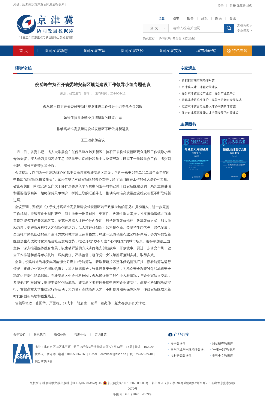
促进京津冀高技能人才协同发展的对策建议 (210, 112)
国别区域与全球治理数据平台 (190, 349)
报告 (190, 18)
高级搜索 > (244, 25)
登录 (221, 5)
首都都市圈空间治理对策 (198, 80)
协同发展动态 (56, 51)
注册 (233, 5)
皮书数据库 (178, 343)
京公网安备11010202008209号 (125, 383)
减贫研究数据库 (222, 343)
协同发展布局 (94, 51)
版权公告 (60, 334)
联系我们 (40, 334)
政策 (204, 18)
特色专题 (237, 51)
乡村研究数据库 (181, 355)
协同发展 (165, 38)
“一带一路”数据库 (223, 349)
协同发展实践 (170, 51)
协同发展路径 (132, 51)
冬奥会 (176, 38)
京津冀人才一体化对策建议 (200, 87)
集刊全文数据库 (222, 355)
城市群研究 (206, 51)
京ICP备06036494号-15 (86, 383)
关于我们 (19, 334)
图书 (176, 18)
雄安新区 (189, 38)
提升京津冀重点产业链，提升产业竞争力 (209, 93)
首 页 (23, 51)
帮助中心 (80, 334)
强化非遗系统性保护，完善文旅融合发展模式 (212, 100)
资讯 (232, 18)
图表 (218, 18)
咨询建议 (101, 334)
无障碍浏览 (244, 5)
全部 (162, 18)
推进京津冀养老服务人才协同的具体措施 (209, 106)
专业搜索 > (244, 30)
